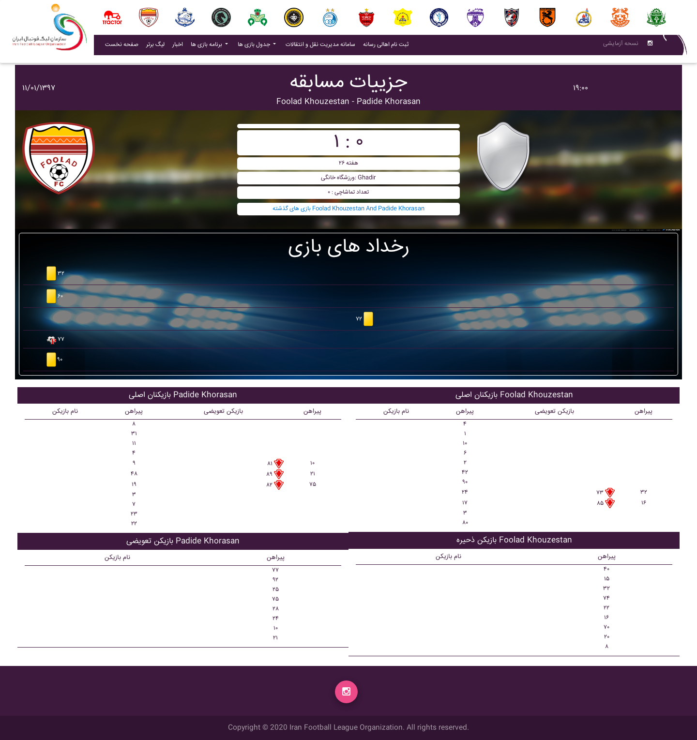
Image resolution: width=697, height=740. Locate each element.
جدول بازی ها (255, 46)
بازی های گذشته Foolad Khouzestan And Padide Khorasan (348, 208)
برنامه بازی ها (207, 46)
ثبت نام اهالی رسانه (387, 46)
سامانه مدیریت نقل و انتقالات (322, 46)
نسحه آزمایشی (620, 45)
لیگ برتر (155, 46)
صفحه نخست (121, 46)
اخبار (179, 46)
